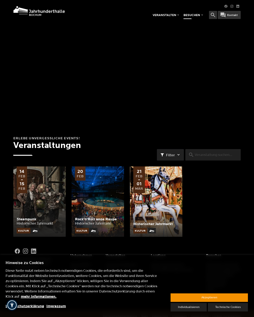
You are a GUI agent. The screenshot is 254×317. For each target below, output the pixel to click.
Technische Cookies (228, 307)
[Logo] (61, 11)
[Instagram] (25, 251)
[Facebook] (17, 251)
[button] (12, 305)
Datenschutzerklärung (25, 306)
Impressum (56, 306)
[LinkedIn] (33, 251)
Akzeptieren (209, 297)
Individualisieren (189, 307)
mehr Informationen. (38, 296)
